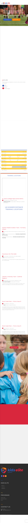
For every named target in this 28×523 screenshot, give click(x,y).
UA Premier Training (3, 498)
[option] (14, 15)
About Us (3, 485)
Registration (3, 488)
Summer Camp (3, 497)
